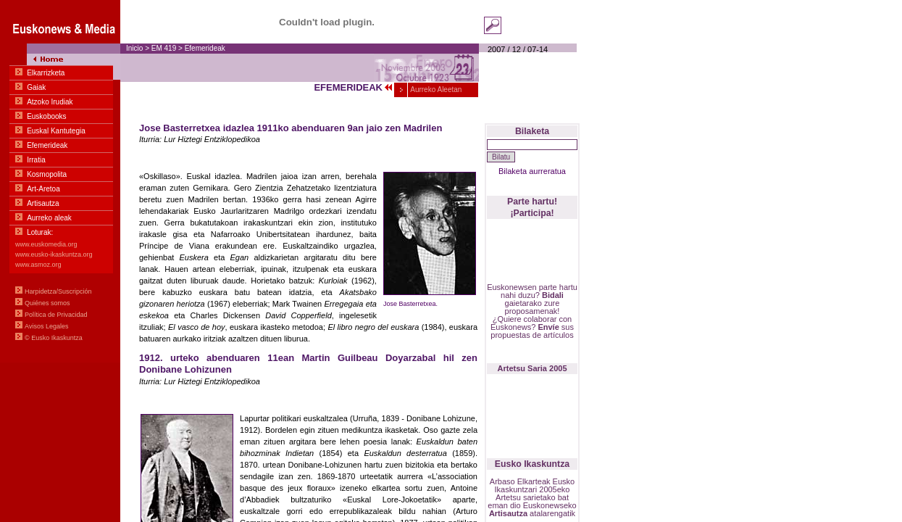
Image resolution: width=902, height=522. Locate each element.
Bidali (553, 295)
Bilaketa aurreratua (532, 171)
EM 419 (164, 48)
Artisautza (508, 513)
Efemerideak (205, 48)
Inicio (134, 48)
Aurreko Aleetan (435, 90)
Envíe (548, 327)
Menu (60, 181)
